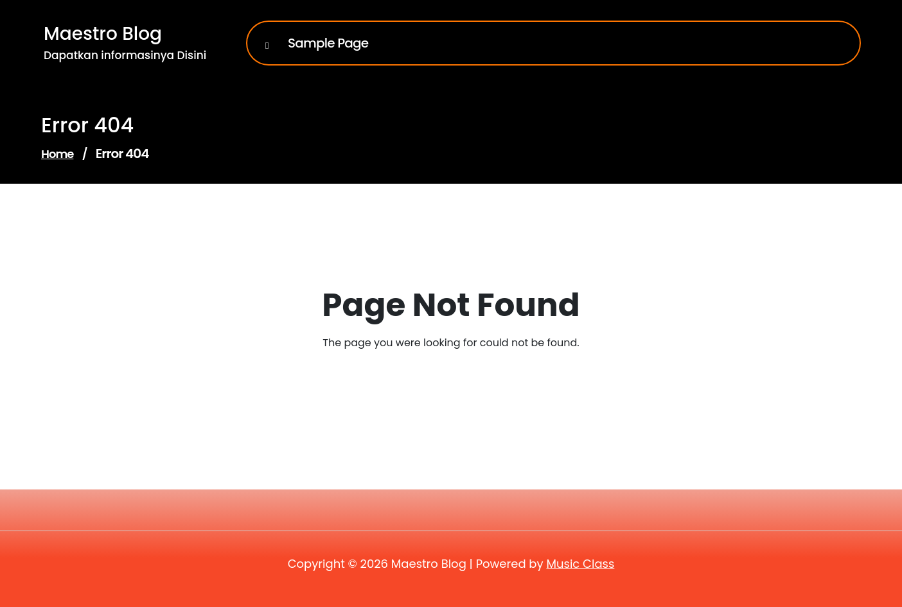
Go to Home (442, 378)
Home (57, 154)
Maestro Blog (103, 33)
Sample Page (328, 43)
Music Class (580, 564)
